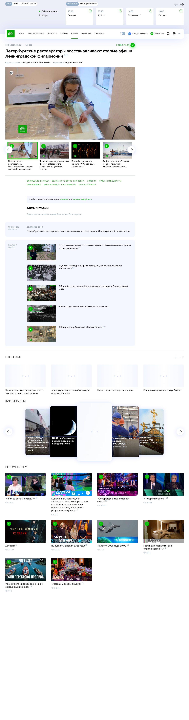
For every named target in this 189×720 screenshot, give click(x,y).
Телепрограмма (36, 34)
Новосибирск (34, 185)
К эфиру (43, 15)
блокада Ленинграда (38, 181)
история (91, 181)
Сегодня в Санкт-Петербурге (35, 63)
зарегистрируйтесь (82, 199)
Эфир (21, 34)
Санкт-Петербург (87, 185)
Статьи (64, 34)
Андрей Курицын (73, 63)
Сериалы (99, 34)
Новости (52, 34)
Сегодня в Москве (138, 33)
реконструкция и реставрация (60, 185)
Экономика (157, 33)
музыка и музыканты (110, 181)
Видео (74, 34)
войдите (64, 199)
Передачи (86, 34)
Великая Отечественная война (68, 181)
